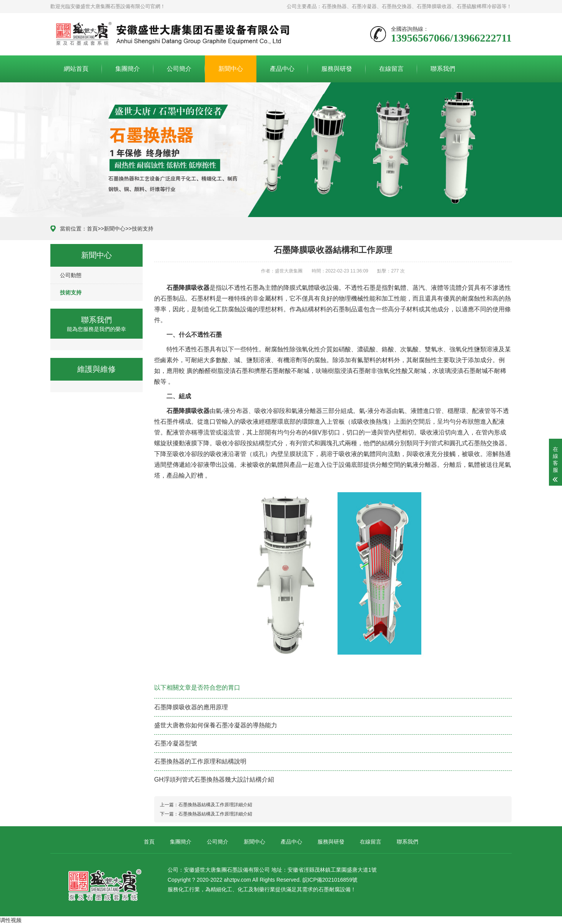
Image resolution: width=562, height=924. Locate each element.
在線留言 (391, 68)
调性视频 (11, 920)
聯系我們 (443, 68)
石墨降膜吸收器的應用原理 (191, 707)
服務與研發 (336, 68)
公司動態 (70, 275)
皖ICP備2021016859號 (330, 880)
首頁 (92, 229)
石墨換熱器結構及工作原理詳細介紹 (215, 804)
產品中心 (282, 68)
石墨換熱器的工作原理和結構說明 (200, 761)
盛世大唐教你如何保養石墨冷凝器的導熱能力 (215, 725)
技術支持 (142, 229)
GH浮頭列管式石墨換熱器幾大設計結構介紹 (214, 779)
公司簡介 (179, 68)
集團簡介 (127, 68)
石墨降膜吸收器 (188, 287)
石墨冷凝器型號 (175, 743)
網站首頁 (76, 68)
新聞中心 (230, 68)
